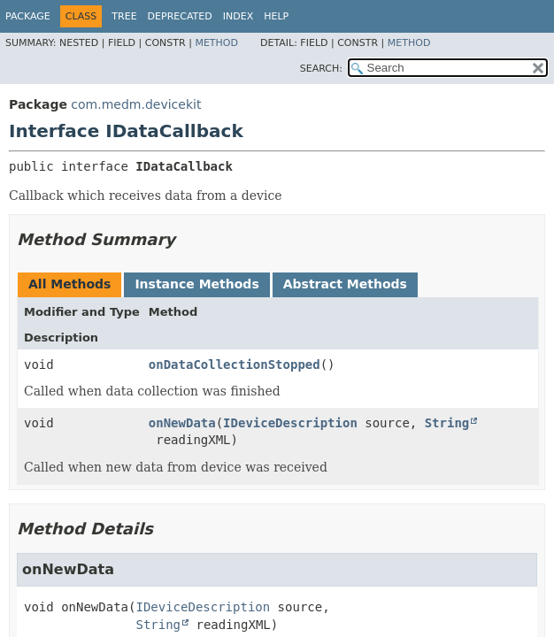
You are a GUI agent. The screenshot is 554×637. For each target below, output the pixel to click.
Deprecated (180, 16)
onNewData (182, 423)
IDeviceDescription (290, 423)
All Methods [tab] (69, 284)
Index (238, 16)
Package (27, 16)
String (447, 423)
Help (276, 16)
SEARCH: (321, 68)
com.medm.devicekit (136, 104)
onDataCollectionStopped (234, 364)
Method (216, 43)
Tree (124, 16)
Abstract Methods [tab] (345, 284)
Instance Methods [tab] (196, 284)
